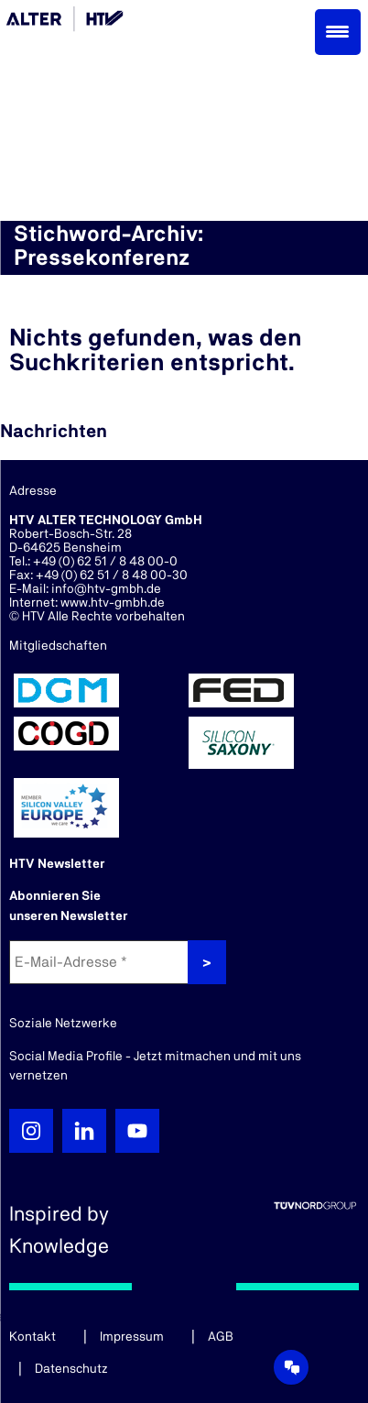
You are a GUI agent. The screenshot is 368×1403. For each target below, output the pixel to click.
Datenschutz (71, 1369)
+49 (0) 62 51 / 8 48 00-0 (105, 561)
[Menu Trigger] (338, 32)
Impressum (132, 1337)
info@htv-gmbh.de (106, 589)
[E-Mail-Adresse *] (100, 962)
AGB (220, 1337)
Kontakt (32, 1337)
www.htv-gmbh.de (112, 603)
